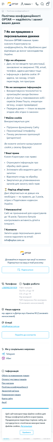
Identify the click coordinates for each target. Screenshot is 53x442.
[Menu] (3, 4)
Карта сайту (7, 398)
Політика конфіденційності (15, 387)
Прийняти (26, 432)
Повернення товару (11, 394)
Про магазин (8, 383)
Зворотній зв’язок (10, 391)
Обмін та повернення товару (15, 375)
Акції (4, 402)
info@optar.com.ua (10, 326)
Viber (6, 358)
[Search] (42, 3)
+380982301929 (9, 287)
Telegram (8, 354)
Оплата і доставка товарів (14, 379)
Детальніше (26, 426)
